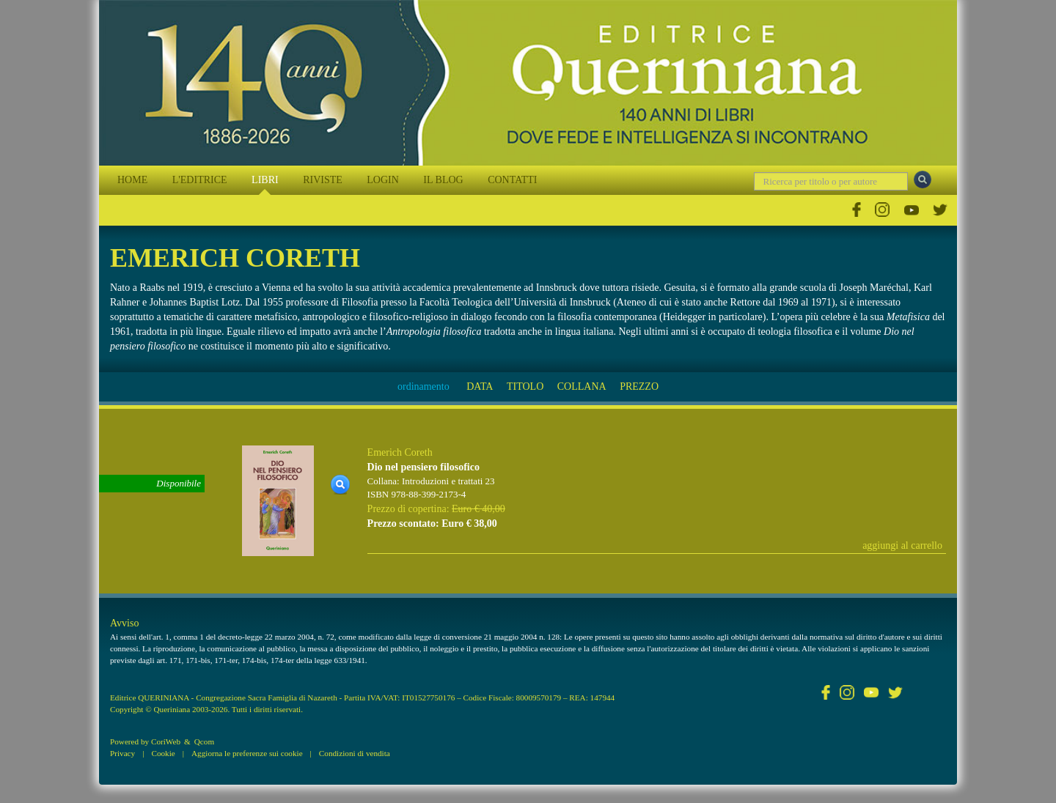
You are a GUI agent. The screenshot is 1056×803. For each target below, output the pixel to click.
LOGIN (383, 179)
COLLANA (581, 386)
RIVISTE (322, 179)
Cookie (163, 753)
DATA (479, 386)
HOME (132, 179)
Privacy (122, 753)
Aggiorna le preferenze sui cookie (247, 753)
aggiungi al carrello (902, 545)
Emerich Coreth (400, 452)
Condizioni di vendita (354, 753)
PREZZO (639, 386)
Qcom (204, 741)
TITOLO (525, 386)
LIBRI (265, 179)
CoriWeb (165, 741)
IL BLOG (443, 179)
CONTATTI (512, 179)
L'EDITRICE (199, 179)
